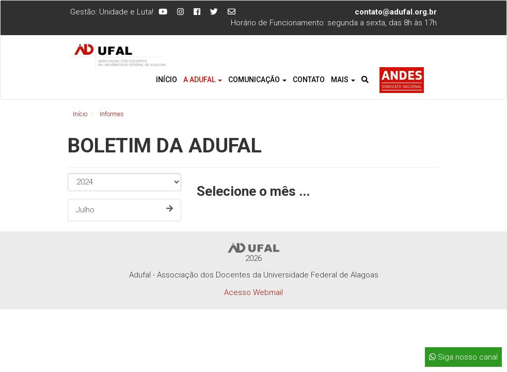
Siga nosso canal (463, 357)
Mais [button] (343, 79)
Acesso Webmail (253, 292)
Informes (112, 114)
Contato (309, 79)
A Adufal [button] (202, 79)
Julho (124, 209)
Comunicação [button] (257, 79)
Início (166, 79)
